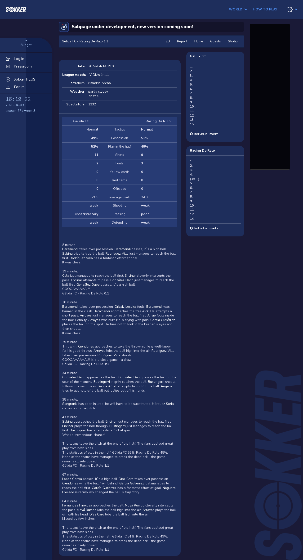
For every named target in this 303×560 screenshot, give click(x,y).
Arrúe (151, 315)
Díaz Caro (126, 479)
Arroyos (86, 315)
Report (182, 41)
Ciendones (86, 346)
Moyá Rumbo (134, 505)
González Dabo (122, 280)
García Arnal (107, 386)
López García (72, 479)
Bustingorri (102, 381)
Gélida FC (198, 56)
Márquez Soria (162, 404)
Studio (233, 41)
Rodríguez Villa (117, 253)
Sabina (67, 253)
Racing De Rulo (202, 150)
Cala (65, 275)
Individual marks (206, 134)
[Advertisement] (270, 96)
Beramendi (70, 249)
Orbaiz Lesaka (125, 306)
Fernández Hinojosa (77, 505)
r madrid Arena (99, 83)
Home (198, 41)
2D (168, 41)
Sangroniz (69, 404)
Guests (215, 41)
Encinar (130, 275)
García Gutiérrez (162, 320)
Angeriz (166, 386)
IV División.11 (99, 74)
